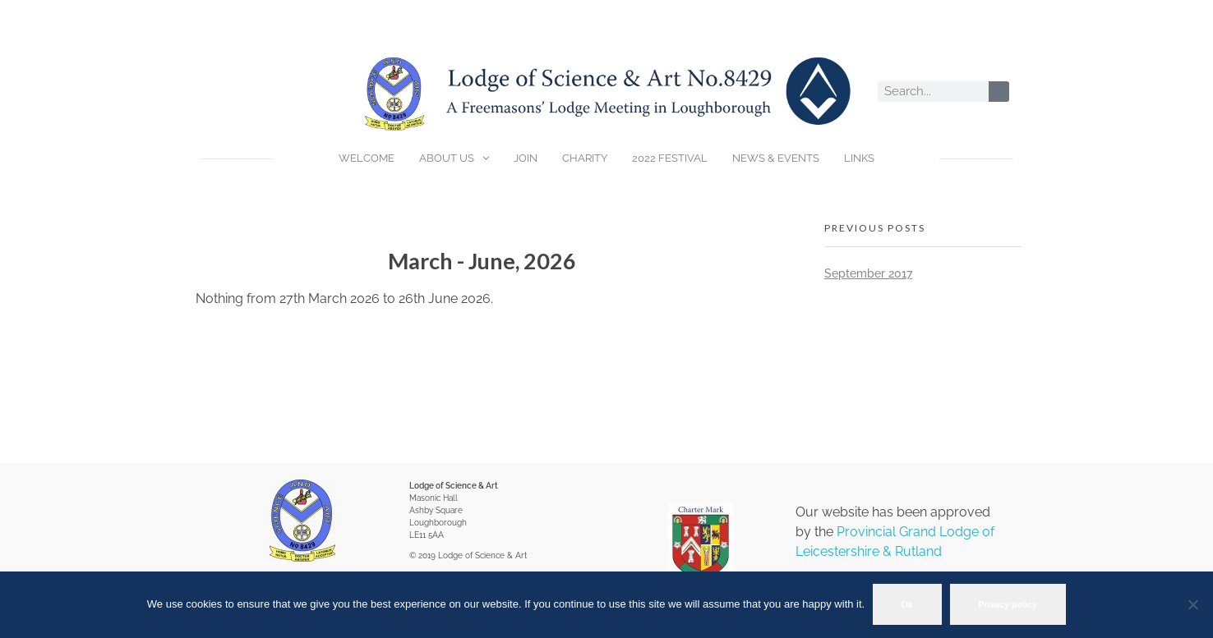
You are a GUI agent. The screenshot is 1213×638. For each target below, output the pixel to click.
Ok (907, 604)
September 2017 (868, 273)
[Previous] (253, 261)
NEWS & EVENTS (775, 158)
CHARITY (584, 158)
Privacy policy (1008, 604)
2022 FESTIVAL (670, 158)
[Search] (999, 91)
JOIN (525, 158)
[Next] (711, 261)
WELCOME (366, 158)
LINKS (859, 158)
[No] (1192, 605)
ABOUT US (454, 158)
